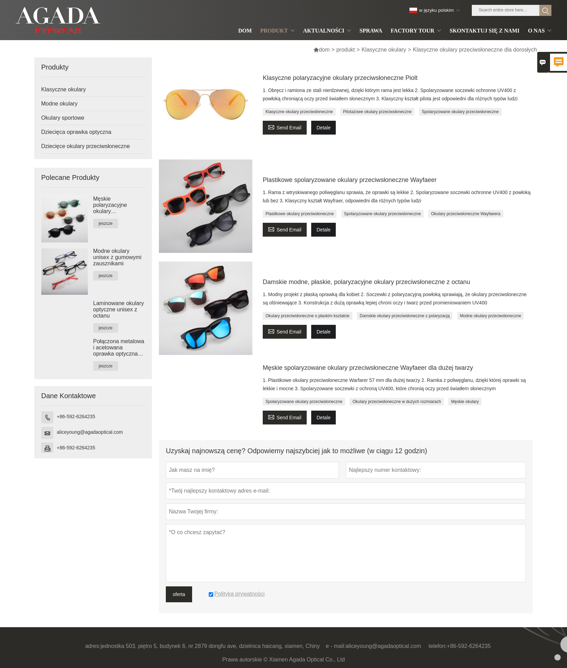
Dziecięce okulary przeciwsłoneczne (85, 146)
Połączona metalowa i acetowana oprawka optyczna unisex (118, 347)
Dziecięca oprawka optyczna (76, 132)
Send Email (285, 126)
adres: (92, 646)
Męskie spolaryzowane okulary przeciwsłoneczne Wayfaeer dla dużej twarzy (368, 367)
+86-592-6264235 (76, 416)
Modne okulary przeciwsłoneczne (490, 315)
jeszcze (105, 223)
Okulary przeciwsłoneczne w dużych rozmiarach (396, 401)
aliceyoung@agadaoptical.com (90, 432)
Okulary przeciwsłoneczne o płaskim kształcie (308, 315)
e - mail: (335, 646)
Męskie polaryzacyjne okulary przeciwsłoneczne (115, 205)
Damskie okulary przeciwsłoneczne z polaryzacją (405, 315)
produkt (345, 50)
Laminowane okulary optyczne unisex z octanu (118, 309)
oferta (179, 594)
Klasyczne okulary (383, 50)
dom (321, 49)
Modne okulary (59, 104)
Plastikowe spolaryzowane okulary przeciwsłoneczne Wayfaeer (350, 179)
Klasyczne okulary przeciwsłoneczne (299, 111)
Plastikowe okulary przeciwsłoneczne (300, 213)
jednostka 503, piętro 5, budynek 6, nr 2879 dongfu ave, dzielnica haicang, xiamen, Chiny (210, 646)
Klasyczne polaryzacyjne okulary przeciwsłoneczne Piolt (340, 77)
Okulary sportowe (62, 118)
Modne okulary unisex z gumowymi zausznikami (117, 257)
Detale (323, 127)
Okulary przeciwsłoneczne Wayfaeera (465, 213)
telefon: (438, 646)
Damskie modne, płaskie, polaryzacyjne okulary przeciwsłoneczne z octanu (366, 281)
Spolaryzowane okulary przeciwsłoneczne (460, 111)
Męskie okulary (465, 401)
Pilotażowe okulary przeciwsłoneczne (377, 111)
